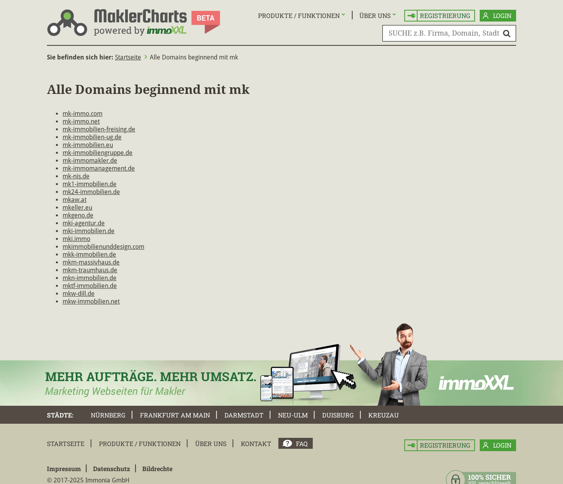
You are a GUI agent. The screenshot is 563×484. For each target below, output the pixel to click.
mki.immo (76, 239)
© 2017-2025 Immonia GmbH (88, 480)
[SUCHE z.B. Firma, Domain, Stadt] (449, 33)
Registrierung (438, 16)
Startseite (128, 57)
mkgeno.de (78, 215)
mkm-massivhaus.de (91, 262)
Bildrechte (157, 468)
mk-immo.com (82, 113)
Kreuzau (383, 415)
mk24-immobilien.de (91, 192)
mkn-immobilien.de (90, 278)
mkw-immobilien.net (91, 301)
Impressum (64, 468)
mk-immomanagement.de (99, 168)
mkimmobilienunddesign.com (103, 246)
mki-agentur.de (84, 223)
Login (497, 16)
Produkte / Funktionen (299, 15)
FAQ (302, 443)
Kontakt (256, 443)
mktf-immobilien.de (90, 286)
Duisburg (338, 415)
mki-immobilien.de (89, 231)
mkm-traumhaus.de (90, 270)
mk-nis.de (76, 176)
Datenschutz (111, 468)
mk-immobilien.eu (88, 145)
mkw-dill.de (79, 293)
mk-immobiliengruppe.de (98, 153)
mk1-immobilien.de (90, 184)
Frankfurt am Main (175, 415)
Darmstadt (244, 415)
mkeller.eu (77, 207)
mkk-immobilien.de (89, 254)
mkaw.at (74, 199)
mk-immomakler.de (90, 160)
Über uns (375, 15)
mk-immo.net (81, 121)
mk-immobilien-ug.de (92, 137)
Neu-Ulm (293, 415)
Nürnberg (108, 415)
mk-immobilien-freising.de (99, 129)
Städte (59, 415)
